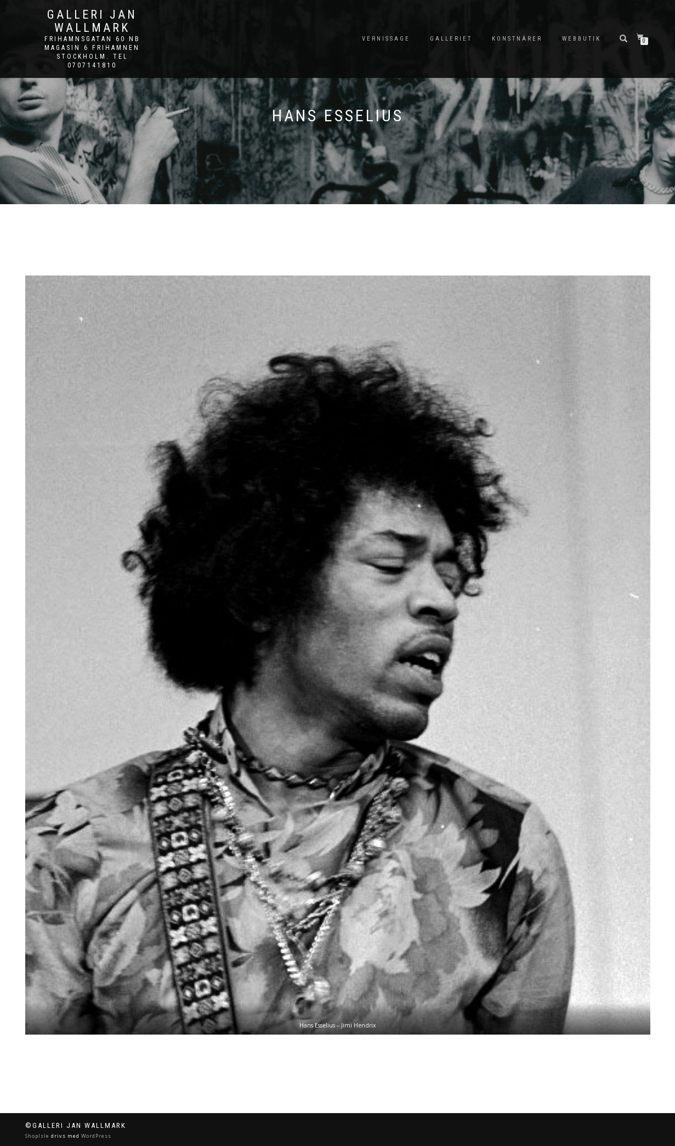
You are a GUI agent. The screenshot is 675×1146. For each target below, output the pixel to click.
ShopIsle (38, 1135)
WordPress (95, 1135)
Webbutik (581, 38)
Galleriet (451, 38)
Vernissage (386, 38)
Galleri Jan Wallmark (92, 21)
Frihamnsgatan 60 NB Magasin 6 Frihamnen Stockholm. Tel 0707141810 (92, 52)
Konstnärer (517, 38)
